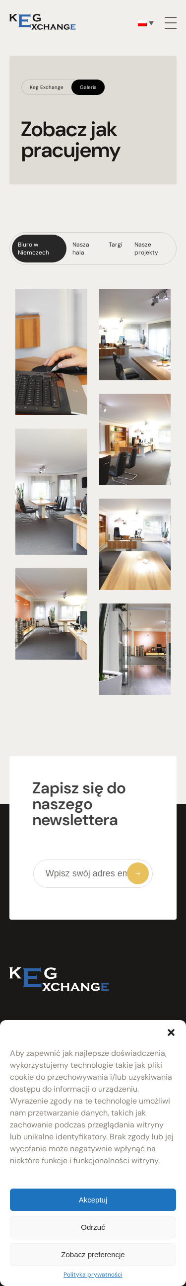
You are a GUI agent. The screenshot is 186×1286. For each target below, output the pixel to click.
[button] (171, 1032)
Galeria (88, 87)
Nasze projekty (146, 249)
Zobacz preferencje (92, 1254)
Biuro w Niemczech (33, 249)
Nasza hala (80, 249)
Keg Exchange (46, 87)
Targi (116, 245)
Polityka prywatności (93, 1275)
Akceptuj (93, 1200)
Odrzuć (93, 1227)
